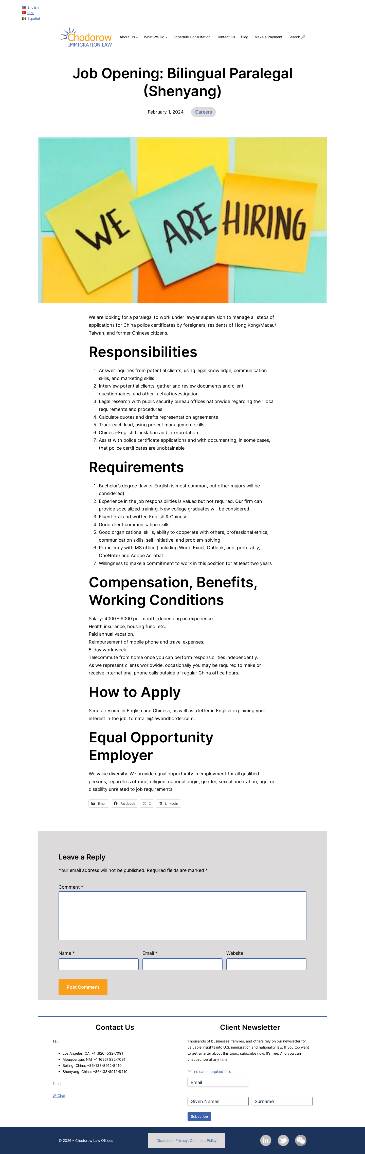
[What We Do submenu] (166, 37)
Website (234, 953)
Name (67, 953)
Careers (203, 112)
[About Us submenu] (137, 37)
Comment (71, 887)
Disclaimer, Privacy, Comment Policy (187, 1140)
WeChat (58, 1095)
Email (149, 953)
